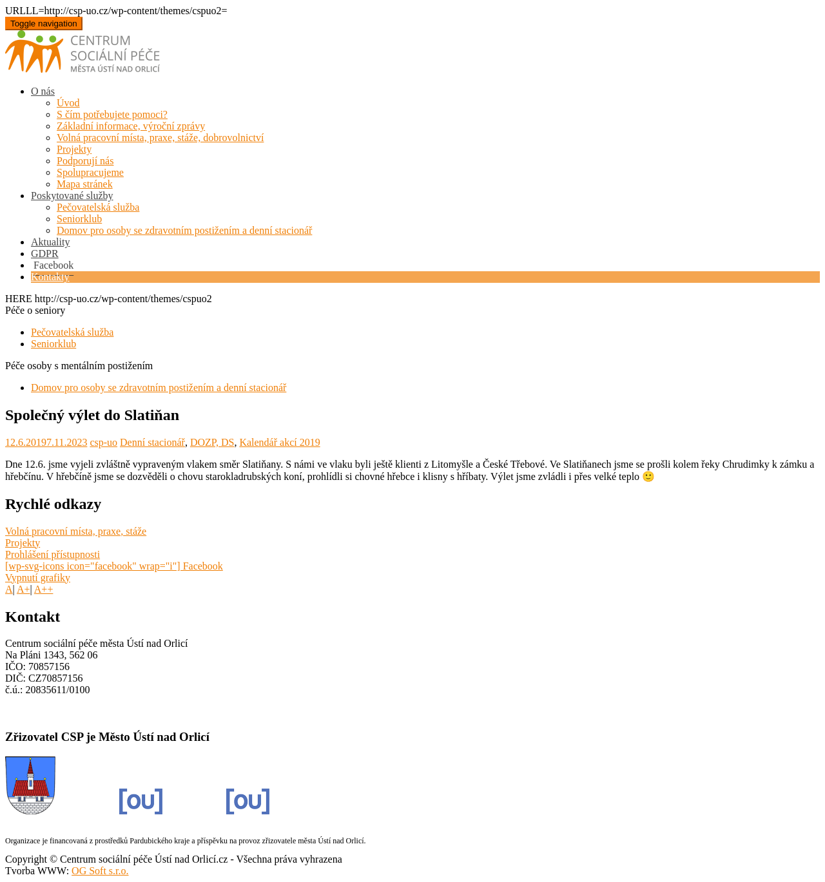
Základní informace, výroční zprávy (131, 125)
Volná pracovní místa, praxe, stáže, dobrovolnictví (160, 137)
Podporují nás (85, 160)
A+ (23, 589)
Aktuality (50, 241)
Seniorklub (79, 218)
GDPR (45, 253)
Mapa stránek (85, 183)
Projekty (74, 149)
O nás (43, 91)
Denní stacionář (152, 442)
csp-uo (103, 442)
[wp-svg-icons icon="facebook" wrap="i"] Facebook (114, 566)
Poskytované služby (72, 195)
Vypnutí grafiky (37, 577)
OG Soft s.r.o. (100, 870)
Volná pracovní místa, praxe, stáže (75, 531)
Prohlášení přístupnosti (52, 554)
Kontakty (50, 276)
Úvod (68, 102)
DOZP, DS (212, 442)
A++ (43, 589)
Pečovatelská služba (98, 207)
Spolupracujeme (90, 172)
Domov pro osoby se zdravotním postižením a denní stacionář (184, 230)
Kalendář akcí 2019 (279, 442)
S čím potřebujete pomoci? (112, 114)
